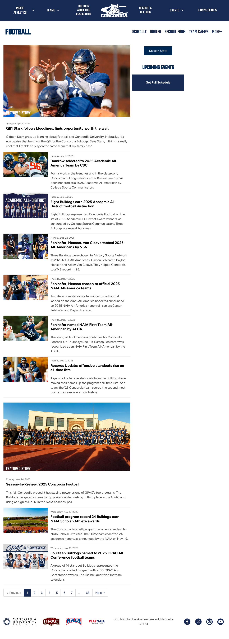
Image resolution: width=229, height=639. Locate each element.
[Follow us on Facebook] (187, 621)
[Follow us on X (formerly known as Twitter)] (198, 621)
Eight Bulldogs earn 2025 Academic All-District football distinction (82, 201)
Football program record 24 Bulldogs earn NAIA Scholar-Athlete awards (83, 514)
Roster (155, 31)
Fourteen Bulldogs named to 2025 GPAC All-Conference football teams (86, 555)
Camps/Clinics (207, 9)
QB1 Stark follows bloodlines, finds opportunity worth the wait (58, 126)
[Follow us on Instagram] (209, 621)
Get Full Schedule (153, 83)
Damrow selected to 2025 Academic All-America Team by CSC (82, 160)
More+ (217, 31)
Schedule (139, 31)
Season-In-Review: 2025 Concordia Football (43, 479)
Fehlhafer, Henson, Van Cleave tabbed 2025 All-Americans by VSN (85, 242)
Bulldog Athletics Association (83, 9)
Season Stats (153, 51)
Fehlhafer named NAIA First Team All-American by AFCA (80, 324)
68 (88, 592)
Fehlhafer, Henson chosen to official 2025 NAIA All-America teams (83, 283)
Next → (100, 592)
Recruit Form (175, 31)
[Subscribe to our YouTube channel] (220, 621)
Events (174, 10)
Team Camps (198, 31)
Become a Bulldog (145, 9)
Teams (51, 10)
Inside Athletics (19, 9)
